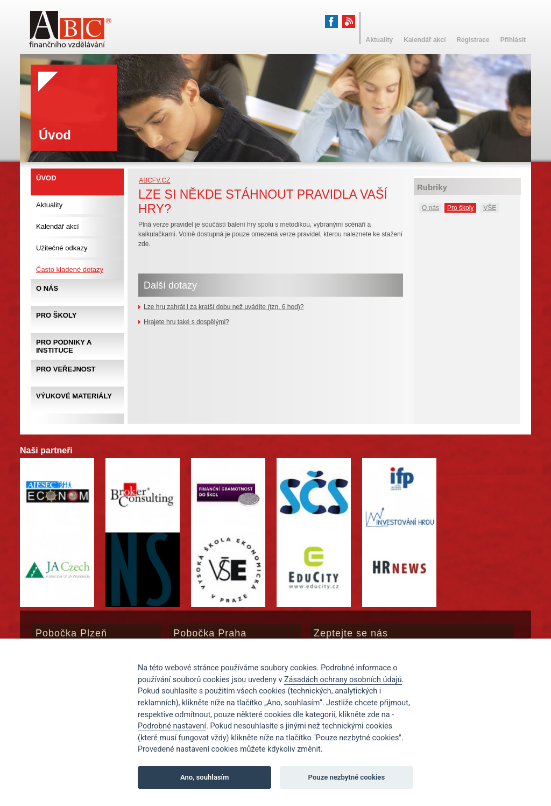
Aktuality (49, 205)
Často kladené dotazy (69, 269)
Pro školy (460, 208)
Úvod (46, 178)
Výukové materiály (74, 396)
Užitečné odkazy (61, 248)
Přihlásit (513, 40)
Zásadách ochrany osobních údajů (343, 679)
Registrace (472, 40)
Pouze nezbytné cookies (346, 777)
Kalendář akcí (57, 226)
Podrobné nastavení (172, 726)
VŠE (489, 208)
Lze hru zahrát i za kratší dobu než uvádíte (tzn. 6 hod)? (224, 307)
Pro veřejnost (66, 369)
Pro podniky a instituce (63, 346)
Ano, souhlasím (204, 777)
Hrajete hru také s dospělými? (186, 322)
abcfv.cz (154, 180)
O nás (430, 208)
